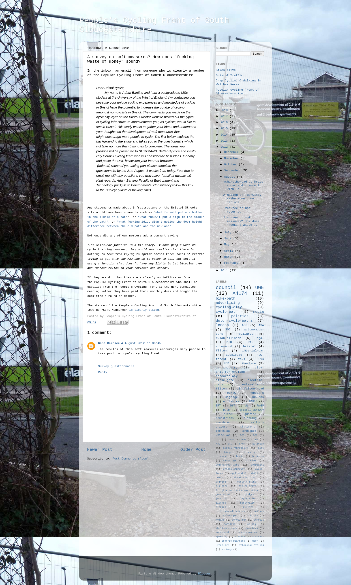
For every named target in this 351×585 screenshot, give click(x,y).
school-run (239, 520)
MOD (226, 363)
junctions (222, 498)
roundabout (224, 422)
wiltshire (231, 401)
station (240, 536)
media (258, 312)
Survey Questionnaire (116, 366)
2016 (225, 122)
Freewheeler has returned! (237, 209)
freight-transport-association (237, 490)
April (229, 251)
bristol (249, 346)
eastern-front (246, 482)
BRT (218, 405)
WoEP (260, 405)
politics (240, 316)
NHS (229, 443)
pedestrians (225, 418)
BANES (253, 401)
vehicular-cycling (251, 545)
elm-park (221, 486)
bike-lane (248, 363)
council (226, 287)
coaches (251, 460)
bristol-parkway (252, 410)
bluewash (221, 456)
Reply (102, 372)
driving (221, 482)
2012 (225, 147)
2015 (225, 128)
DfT (232, 405)
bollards (246, 334)
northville (247, 503)
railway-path (230, 515)
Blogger (204, 573)
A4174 (240, 293)
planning (250, 418)
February (232, 263)
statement (247, 426)
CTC (218, 439)
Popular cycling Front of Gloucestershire (237, 91)
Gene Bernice (109, 343)
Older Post (193, 449)
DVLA (231, 439)
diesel (229, 414)
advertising (228, 303)
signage (231, 397)
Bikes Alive (226, 70)
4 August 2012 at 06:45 (141, 343)
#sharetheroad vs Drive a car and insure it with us (243, 185)
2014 (225, 134)
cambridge (229, 460)
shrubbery (251, 528)
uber (255, 541)
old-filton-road (250, 388)
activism (258, 443)
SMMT (242, 443)
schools (259, 520)
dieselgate (225, 380)
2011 (225, 270)
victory (227, 549)
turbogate (248, 431)
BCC (242, 435)
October (231, 164)
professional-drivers (230, 511)
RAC (250, 342)
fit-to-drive (247, 486)
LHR (256, 439)
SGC (228, 329)
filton (221, 350)
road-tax (252, 515)
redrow (230, 393)
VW (246, 405)
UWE (259, 287)
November (232, 158)
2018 (225, 110)
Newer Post (99, 449)
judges (250, 494)
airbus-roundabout (235, 448)
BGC (255, 435)
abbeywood (224, 346)
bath (226, 410)
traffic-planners (233, 541)
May (227, 244)
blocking (250, 452)
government (223, 494)
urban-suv (222, 545)
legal (259, 338)
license (221, 503)
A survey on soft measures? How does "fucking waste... (241, 221)
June (228, 238)
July (228, 232)
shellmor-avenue (227, 528)
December (232, 152)
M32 (218, 443)
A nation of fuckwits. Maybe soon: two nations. (242, 198)
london (222, 325)
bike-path (225, 299)
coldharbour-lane (227, 465)
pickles (221, 507)
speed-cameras (247, 532)
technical (223, 431)
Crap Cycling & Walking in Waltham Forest (238, 82)
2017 (225, 116)
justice (250, 414)
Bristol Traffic (229, 75)
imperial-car (253, 350)
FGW (244, 439)
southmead (222, 532)
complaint (257, 465)
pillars (248, 507)
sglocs (251, 524)
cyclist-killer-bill (244, 473)
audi (261, 448)
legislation (248, 498)
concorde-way (227, 376)
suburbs (257, 397)
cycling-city (229, 307)
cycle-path (227, 312)
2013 (225, 141)
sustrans (258, 536)
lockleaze (234, 355)
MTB (229, 342)
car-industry (227, 367)
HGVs (260, 359)
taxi (241, 359)
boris (239, 456)
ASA (261, 325)
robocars (256, 393)
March (229, 257)
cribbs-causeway (234, 469)
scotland (229, 524)
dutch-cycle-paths (234, 321)
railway (259, 511)
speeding (221, 536)
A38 (244, 325)
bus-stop (258, 456)
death (219, 477)
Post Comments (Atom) (130, 458)
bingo (227, 452)
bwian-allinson (228, 338)
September (233, 170)
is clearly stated (144, 310)
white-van (223, 435)
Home (146, 449)
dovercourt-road (245, 477)
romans (220, 520)
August (230, 177)
